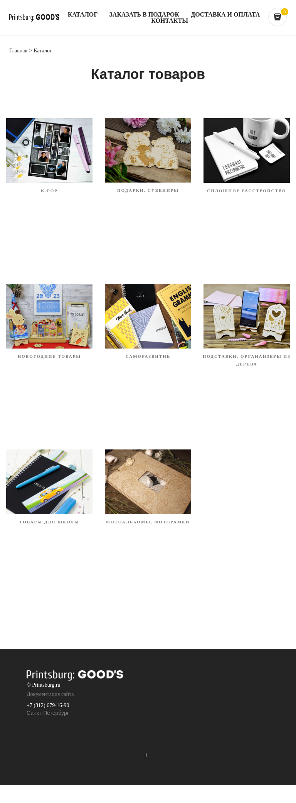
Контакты (169, 21)
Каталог (83, 15)
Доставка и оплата (225, 15)
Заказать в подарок (144, 15)
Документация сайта (50, 694)
